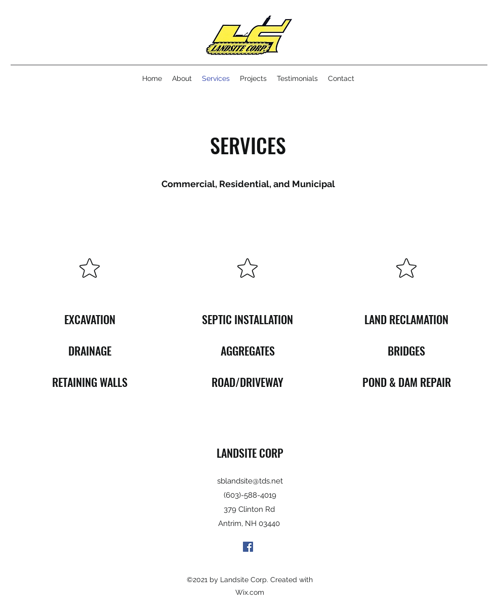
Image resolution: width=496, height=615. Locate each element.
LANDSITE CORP (250, 453)
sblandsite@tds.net (250, 481)
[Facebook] (248, 547)
